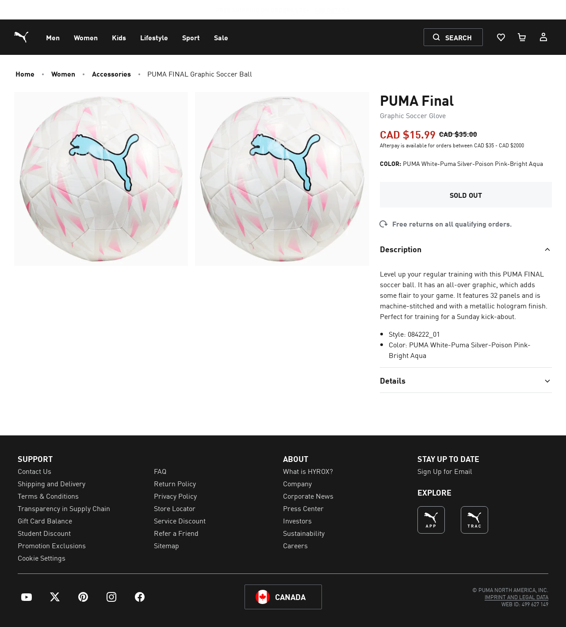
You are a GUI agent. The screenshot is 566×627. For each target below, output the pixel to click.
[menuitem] (53, 37)
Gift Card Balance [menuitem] (45, 520)
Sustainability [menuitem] (304, 532)
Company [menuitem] (297, 483)
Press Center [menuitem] (303, 508)
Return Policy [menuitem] (175, 483)
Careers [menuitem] (295, 545)
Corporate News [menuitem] (308, 495)
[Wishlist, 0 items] (500, 37)
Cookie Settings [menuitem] (41, 557)
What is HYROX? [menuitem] (308, 470)
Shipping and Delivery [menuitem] (51, 483)
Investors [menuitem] (297, 520)
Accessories (111, 73)
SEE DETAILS (332, 9)
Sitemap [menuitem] (166, 545)
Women (63, 73)
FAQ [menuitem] (160, 470)
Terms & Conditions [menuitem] (48, 495)
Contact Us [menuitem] (34, 470)
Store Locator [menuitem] (174, 508)
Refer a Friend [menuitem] (176, 532)
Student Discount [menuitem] (44, 532)
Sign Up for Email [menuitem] (444, 470)
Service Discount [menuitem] (180, 520)
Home (24, 73)
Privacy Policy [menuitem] (175, 495)
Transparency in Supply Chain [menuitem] (64, 508)
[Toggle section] (466, 248)
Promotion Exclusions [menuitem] (52, 545)
